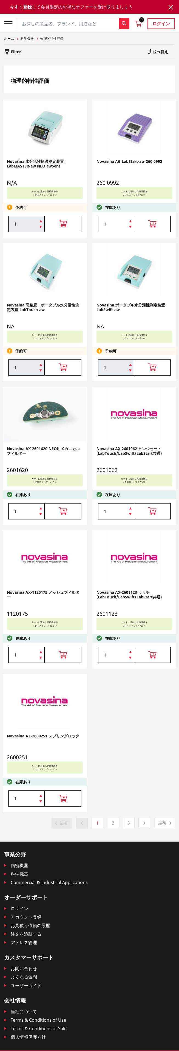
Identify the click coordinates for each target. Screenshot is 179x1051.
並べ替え (160, 51)
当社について (24, 1012)
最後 (162, 823)
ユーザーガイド (26, 985)
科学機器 (27, 38)
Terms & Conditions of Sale (39, 1029)
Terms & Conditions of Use (38, 1020)
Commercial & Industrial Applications (49, 882)
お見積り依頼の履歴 (30, 925)
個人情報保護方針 (28, 1037)
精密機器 (19, 865)
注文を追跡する (26, 934)
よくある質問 (24, 977)
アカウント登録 (26, 917)
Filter (15, 51)
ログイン (161, 24)
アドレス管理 (24, 942)
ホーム (9, 38)
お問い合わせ (24, 968)
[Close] (170, 7)
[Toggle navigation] (10, 22)
